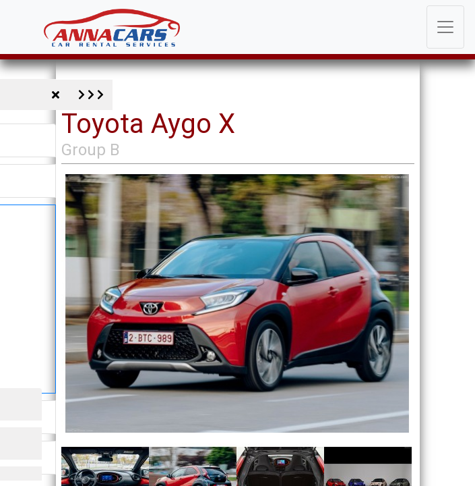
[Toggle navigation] (445, 27)
